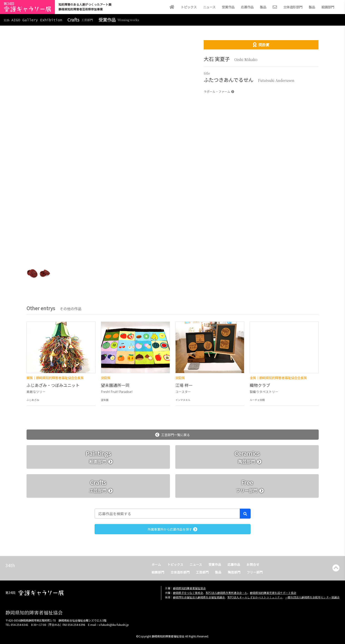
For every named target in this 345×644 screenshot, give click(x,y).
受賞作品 (228, 7)
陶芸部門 (234, 572)
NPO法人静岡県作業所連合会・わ (226, 593)
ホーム (156, 564)
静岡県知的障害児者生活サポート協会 (273, 593)
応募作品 (247, 7)
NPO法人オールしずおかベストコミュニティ (255, 597)
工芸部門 (202, 572)
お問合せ (253, 564)
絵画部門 (327, 7)
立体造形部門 (292, 7)
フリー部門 (255, 572)
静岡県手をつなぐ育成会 (188, 593)
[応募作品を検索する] (167, 514)
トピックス (189, 7)
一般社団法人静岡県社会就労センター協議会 (312, 597)
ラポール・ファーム (219, 91)
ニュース (209, 7)
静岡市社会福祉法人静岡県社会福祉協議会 (199, 597)
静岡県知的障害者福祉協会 (189, 588)
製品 (263, 7)
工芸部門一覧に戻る (172, 434)
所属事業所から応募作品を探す (172, 529)
